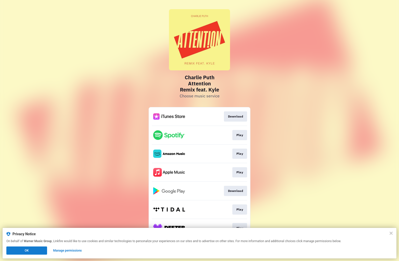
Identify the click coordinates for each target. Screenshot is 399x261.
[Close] (391, 233)
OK (27, 250)
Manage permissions (67, 250)
